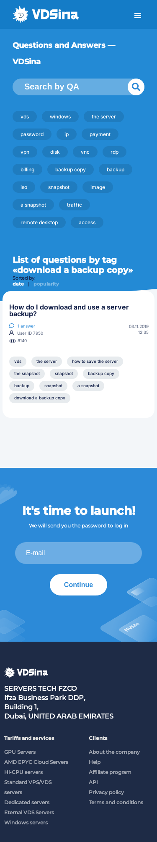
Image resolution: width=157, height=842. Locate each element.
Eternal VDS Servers (29, 812)
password (32, 134)
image (97, 187)
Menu (137, 15)
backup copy (70, 169)
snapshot (58, 187)
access (87, 222)
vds (25, 116)
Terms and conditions (116, 802)
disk (55, 152)
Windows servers (26, 822)
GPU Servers (20, 752)
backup (115, 169)
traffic (74, 205)
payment (100, 134)
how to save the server (95, 361)
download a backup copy (39, 397)
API (93, 782)
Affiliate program (110, 772)
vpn (25, 152)
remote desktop (39, 222)
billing (27, 169)
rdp (114, 152)
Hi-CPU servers (23, 772)
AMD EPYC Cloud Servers (36, 762)
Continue (78, 584)
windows (60, 116)
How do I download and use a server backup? (69, 310)
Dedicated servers (26, 802)
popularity (46, 284)
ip (66, 134)
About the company (114, 752)
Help (94, 762)
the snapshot (27, 373)
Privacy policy (106, 792)
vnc (85, 152)
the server (104, 116)
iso (24, 187)
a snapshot (33, 205)
